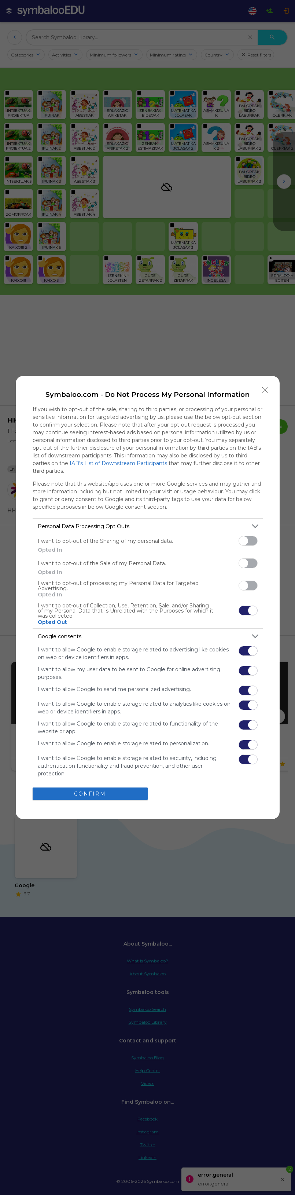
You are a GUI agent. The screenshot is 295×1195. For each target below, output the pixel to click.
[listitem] (148, 526)
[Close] (265, 390)
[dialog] (148, 597)
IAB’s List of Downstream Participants (118, 463)
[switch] (248, 541)
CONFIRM (90, 793)
